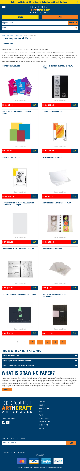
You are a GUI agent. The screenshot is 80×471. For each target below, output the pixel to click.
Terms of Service (55, 467)
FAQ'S (41, 415)
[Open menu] (3, 8)
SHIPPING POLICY (44, 421)
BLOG (40, 412)
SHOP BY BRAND (44, 408)
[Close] (77, 2)
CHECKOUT (73, 22)
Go (71, 443)
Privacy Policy (45, 467)
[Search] (76, 28)
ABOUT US (42, 405)
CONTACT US (43, 402)
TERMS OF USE (43, 425)
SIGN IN (20, 17)
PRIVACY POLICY (44, 418)
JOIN (60, 17)
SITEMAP (41, 428)
